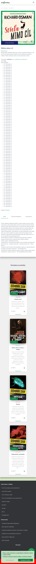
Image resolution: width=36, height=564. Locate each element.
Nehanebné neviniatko (18, 454)
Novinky (4, 505)
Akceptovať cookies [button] (25, 560)
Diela (3, 511)
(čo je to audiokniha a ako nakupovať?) (19, 59)
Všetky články (6, 501)
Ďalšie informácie (16, 216)
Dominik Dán (18, 314)
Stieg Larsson (18, 370)
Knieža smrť (18, 299)
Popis (4, 216)
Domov (2, 8)
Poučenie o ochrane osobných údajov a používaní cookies (17, 556)
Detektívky (6, 8)
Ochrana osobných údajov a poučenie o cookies (15, 530)
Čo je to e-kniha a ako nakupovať (10, 488)
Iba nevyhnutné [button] (10, 560)
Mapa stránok (5, 540)
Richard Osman (4, 51)
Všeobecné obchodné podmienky (10, 523)
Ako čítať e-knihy (6, 491)
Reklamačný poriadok (8, 526)
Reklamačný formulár (8, 537)
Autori (3, 508)
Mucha (18, 404)
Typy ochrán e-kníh (7, 494)
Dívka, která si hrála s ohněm (18, 348)
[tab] (5, 216)
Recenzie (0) (29, 216)
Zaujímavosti (5, 515)
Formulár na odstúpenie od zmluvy (11, 533)
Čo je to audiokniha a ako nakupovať (12, 498)
